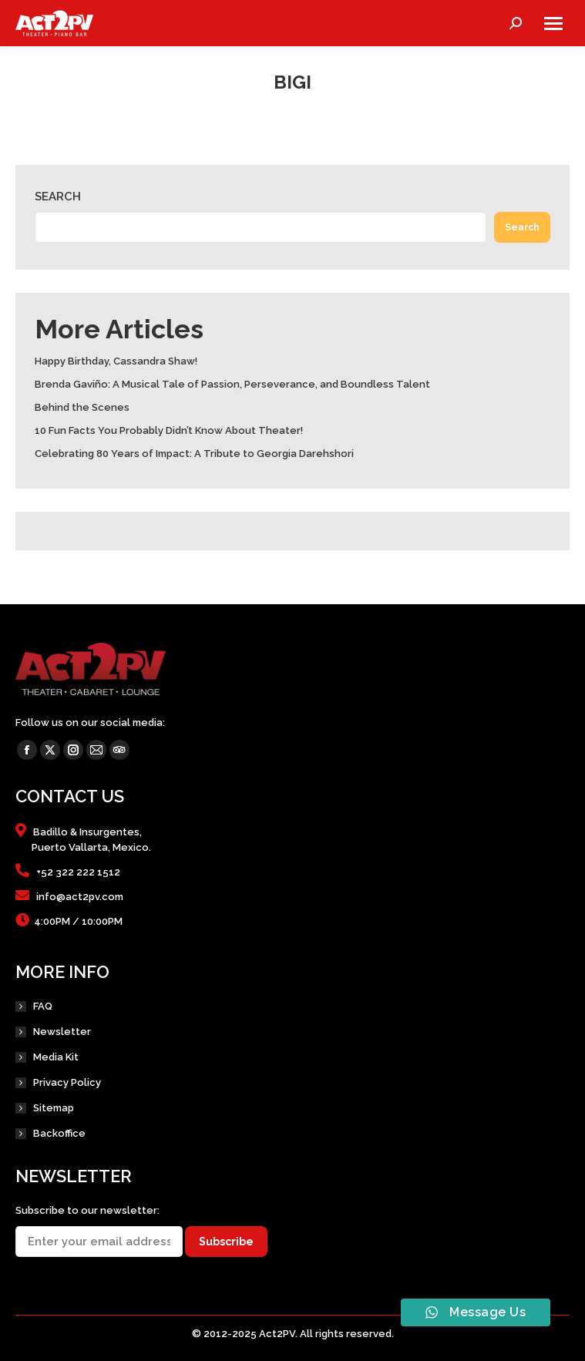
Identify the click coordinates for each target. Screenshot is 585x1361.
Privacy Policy (67, 1082)
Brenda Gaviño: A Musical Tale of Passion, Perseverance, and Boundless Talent (232, 384)
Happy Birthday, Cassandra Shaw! (116, 361)
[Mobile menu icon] (553, 23)
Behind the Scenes (82, 407)
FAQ (42, 1006)
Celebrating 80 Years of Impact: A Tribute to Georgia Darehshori (194, 453)
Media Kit (56, 1057)
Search (58, 196)
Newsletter (62, 1031)
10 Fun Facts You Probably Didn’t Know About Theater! (169, 430)
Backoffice (59, 1133)
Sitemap (53, 1108)
